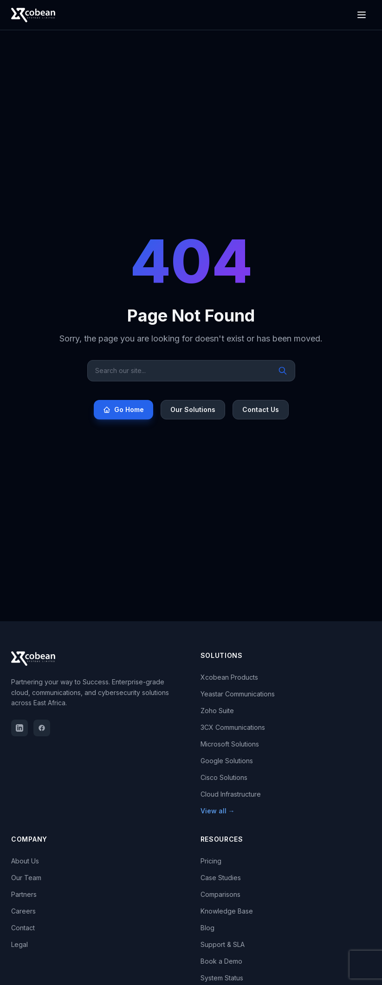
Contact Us (260, 409)
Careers (23, 911)
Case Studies (221, 878)
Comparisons (220, 894)
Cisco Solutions (224, 777)
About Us (25, 861)
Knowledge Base (227, 911)
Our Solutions (192, 409)
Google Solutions (227, 761)
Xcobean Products (229, 677)
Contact (23, 928)
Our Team (26, 878)
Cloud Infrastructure (231, 794)
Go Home (123, 409)
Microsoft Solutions (230, 744)
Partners (24, 894)
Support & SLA (223, 944)
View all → (218, 811)
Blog (207, 928)
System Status (222, 978)
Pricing (211, 861)
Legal (19, 944)
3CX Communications (233, 727)
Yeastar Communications (238, 694)
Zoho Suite (217, 711)
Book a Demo (221, 961)
